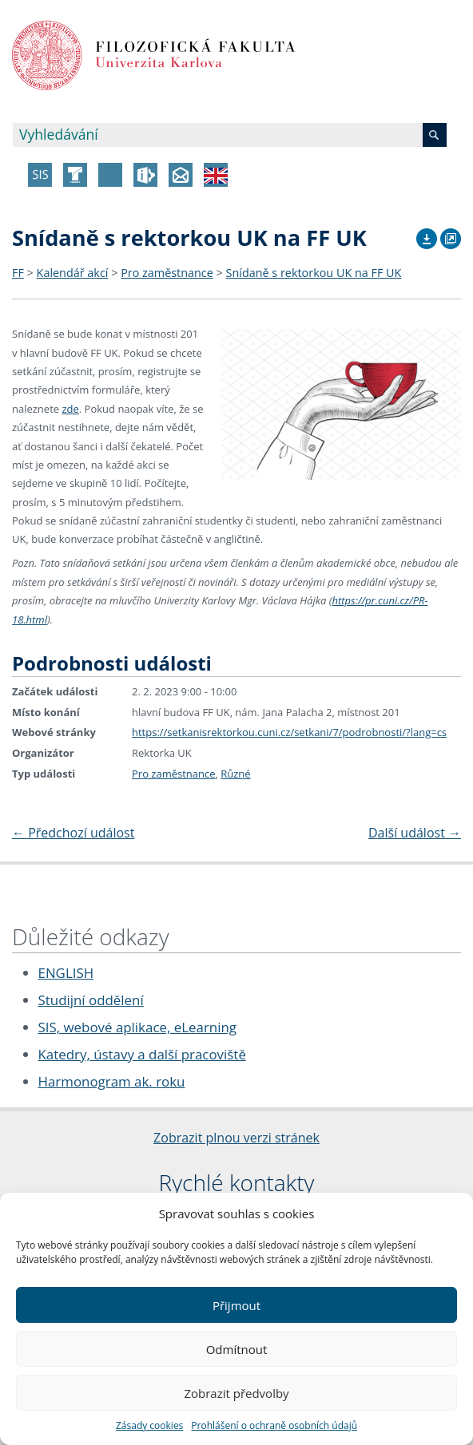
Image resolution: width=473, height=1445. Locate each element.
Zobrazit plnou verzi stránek (236, 1137)
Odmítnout (237, 1349)
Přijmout (236, 1305)
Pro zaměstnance (167, 272)
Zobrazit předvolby (236, 1393)
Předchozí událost (73, 832)
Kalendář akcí (73, 272)
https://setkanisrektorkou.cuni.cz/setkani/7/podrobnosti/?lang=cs (289, 732)
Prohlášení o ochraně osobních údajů (274, 1425)
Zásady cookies (149, 1425)
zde (70, 409)
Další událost (414, 832)
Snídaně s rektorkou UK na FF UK (314, 272)
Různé (235, 773)
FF (18, 272)
